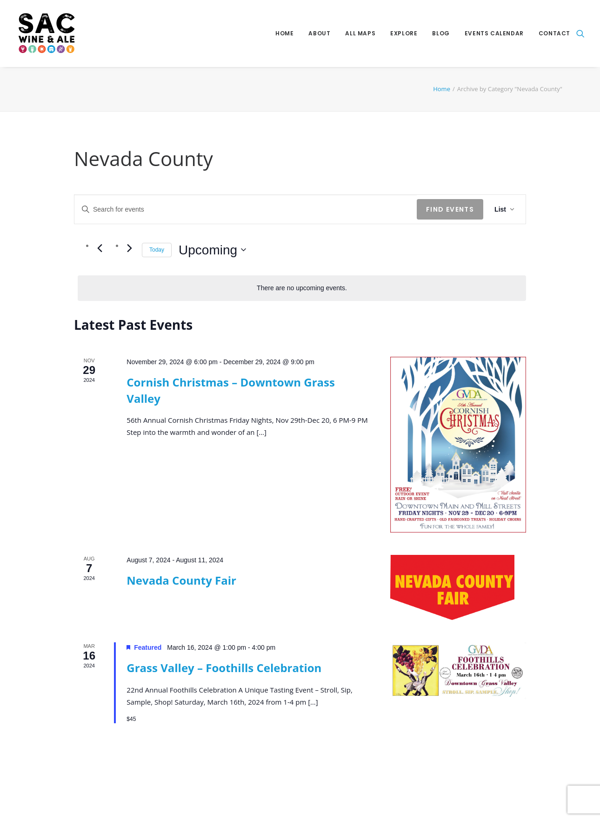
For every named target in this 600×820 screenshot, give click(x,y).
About (319, 33)
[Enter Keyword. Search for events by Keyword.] (245, 209)
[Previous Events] (99, 247)
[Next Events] (129, 247)
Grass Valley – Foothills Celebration (224, 667)
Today (156, 250)
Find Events (450, 209)
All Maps (360, 33)
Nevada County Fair (181, 580)
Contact (554, 33)
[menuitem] (284, 33)
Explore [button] (403, 33)
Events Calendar (494, 33)
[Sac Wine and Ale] (44, 33)
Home (284, 33)
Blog (440, 33)
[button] (580, 33)
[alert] (302, 288)
